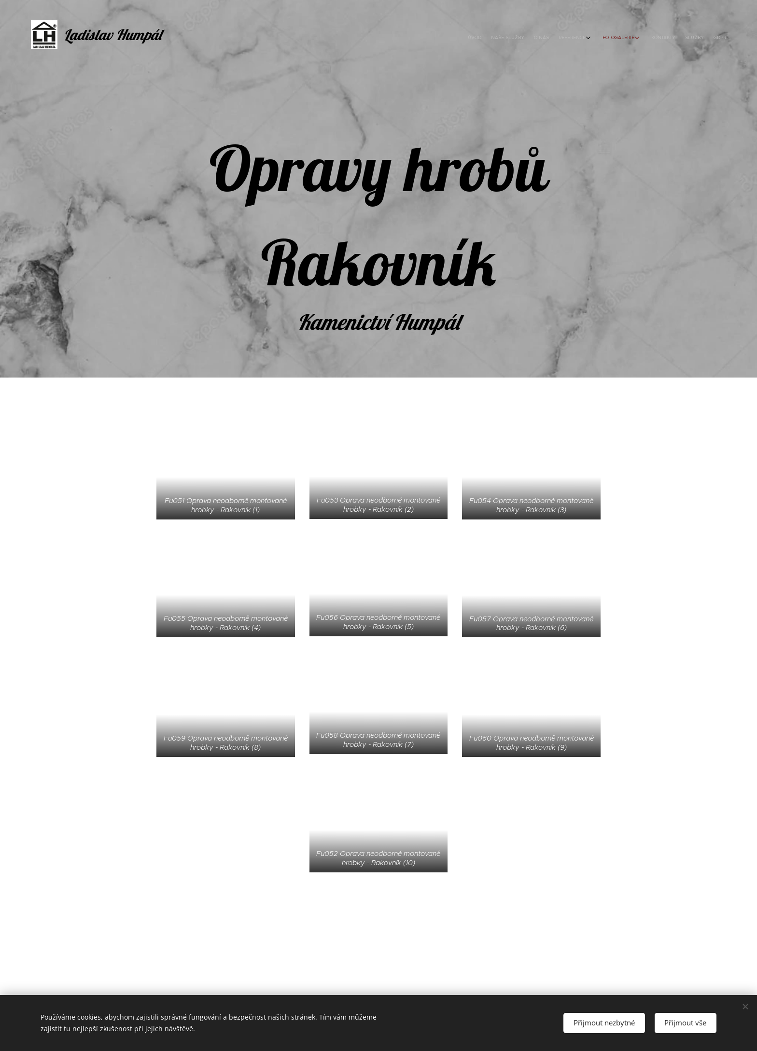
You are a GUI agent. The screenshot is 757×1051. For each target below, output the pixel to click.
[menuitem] (645, 39)
